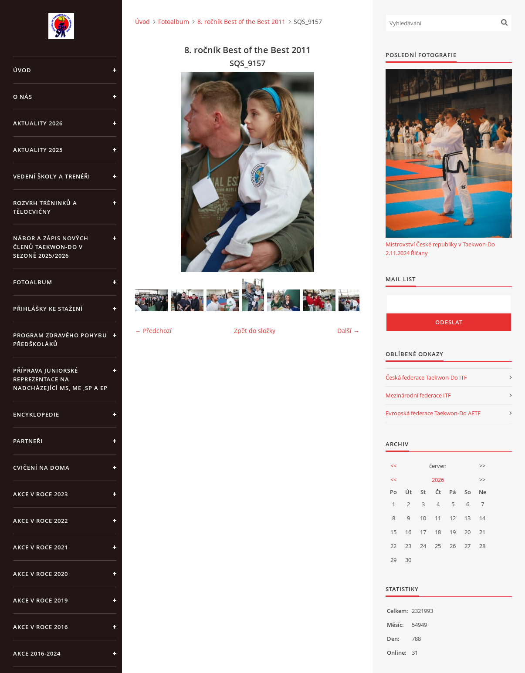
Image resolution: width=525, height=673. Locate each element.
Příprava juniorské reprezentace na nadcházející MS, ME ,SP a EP (60, 379)
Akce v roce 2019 (40, 600)
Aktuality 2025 (38, 150)
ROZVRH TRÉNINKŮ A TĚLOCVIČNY (45, 207)
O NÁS (22, 97)
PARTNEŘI (28, 441)
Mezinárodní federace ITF (418, 395)
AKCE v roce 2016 (40, 627)
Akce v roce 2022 (40, 521)
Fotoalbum (32, 282)
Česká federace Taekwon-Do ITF (426, 377)
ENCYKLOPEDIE (36, 414)
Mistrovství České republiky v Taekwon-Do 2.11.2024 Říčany (440, 248)
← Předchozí (153, 330)
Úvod (22, 70)
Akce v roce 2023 (40, 494)
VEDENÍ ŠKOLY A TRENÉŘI (51, 176)
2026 (438, 480)
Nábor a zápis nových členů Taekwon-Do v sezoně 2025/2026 (50, 246)
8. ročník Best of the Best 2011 (241, 21)
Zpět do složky (254, 330)
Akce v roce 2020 (40, 574)
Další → (348, 330)
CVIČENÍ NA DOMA (41, 467)
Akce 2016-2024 (37, 653)
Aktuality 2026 (38, 123)
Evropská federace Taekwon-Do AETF (433, 413)
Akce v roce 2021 (40, 547)
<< (393, 466)
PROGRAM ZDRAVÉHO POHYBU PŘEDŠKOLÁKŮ (60, 339)
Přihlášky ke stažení (48, 309)
